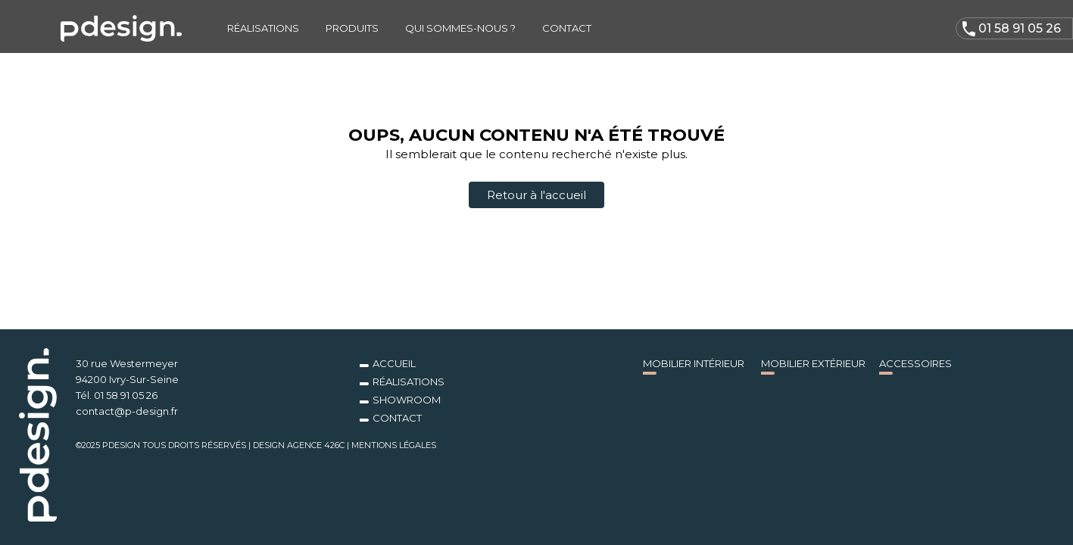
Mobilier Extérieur (813, 363)
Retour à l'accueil (536, 195)
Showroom (407, 400)
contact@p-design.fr (127, 411)
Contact (566, 28)
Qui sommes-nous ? (460, 28)
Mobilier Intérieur (693, 363)
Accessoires (915, 363)
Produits (352, 28)
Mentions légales (393, 445)
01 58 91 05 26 (1011, 29)
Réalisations (263, 28)
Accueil (394, 363)
